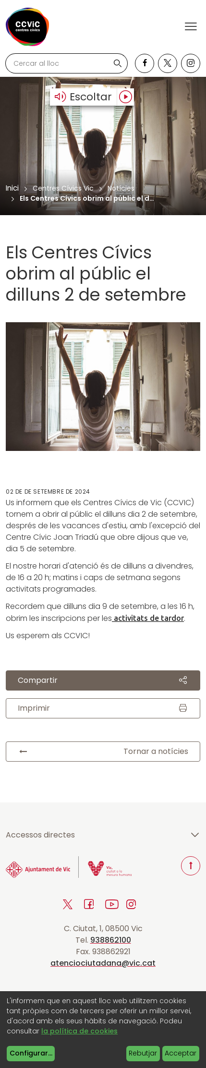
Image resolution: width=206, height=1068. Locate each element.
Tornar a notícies (103, 751)
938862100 (110, 940)
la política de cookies (79, 1031)
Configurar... (31, 1053)
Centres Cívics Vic (63, 188)
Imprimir (103, 708)
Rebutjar (143, 1053)
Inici (12, 188)
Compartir (103, 680)
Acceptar (180, 1053)
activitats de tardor (148, 618)
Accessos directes (103, 835)
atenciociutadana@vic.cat (103, 963)
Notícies (121, 188)
